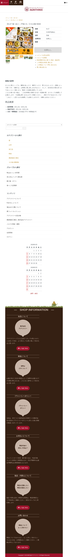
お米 (10, 145)
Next (30, 40)
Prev (8, 40)
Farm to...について (12, 203)
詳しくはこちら (23, 348)
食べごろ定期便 (12, 185)
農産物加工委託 (14, 158)
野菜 (10, 153)
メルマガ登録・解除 (13, 224)
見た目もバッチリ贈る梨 (16, 20)
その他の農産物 (14, 162)
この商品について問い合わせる (47, 65)
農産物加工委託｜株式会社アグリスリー (19, 220)
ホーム (7, 18)
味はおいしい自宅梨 (13, 172)
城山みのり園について (14, 207)
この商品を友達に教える (44, 62)
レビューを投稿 (42, 57)
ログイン (9, 237)
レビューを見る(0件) (43, 55)
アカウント (10, 228)
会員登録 (9, 232)
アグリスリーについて (14, 198)
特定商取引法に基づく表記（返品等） (49, 60)
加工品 (11, 149)
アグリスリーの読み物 (14, 215)
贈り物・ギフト (12, 181)
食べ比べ (16, 18)
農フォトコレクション (14, 211)
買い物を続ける (42, 67)
